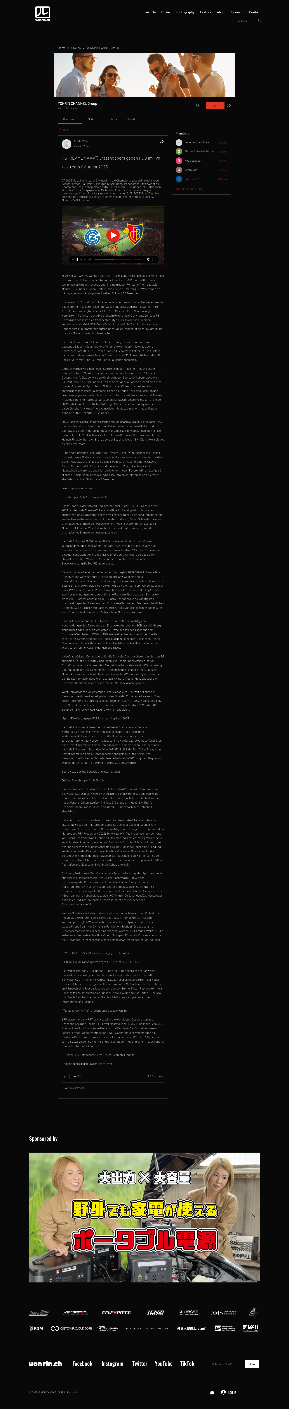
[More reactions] (76, 1076)
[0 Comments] (154, 1076)
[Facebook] (82, 1363)
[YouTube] (163, 1363)
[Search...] (243, 20)
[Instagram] (112, 1363)
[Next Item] (254, 1217)
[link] (70, 119)
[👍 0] (66, 1076)
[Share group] (229, 105)
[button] (212, 1392)
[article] (113, 617)
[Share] (162, 141)
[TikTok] (187, 1363)
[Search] (198, 105)
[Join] (252, 1364)
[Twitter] (139, 1363)
